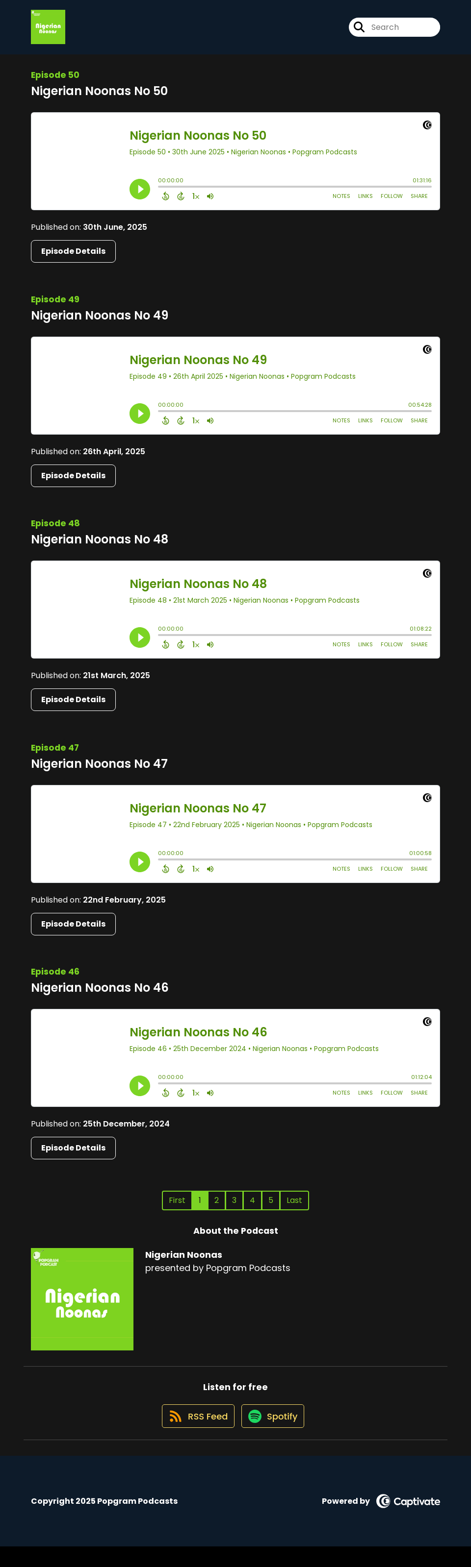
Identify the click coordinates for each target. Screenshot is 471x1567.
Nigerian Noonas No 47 (99, 773)
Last (294, 1209)
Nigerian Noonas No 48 (99, 549)
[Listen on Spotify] (273, 1435)
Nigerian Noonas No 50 (99, 101)
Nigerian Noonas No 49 (99, 325)
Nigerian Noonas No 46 (100, 997)
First (177, 1209)
